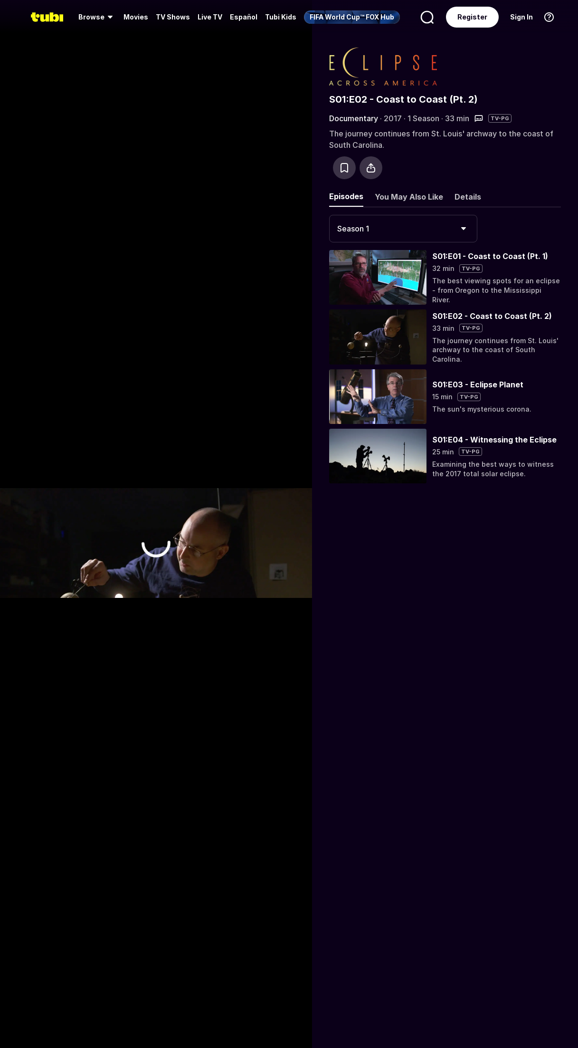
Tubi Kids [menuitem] (280, 17)
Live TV (210, 17)
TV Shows (173, 17)
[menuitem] (97, 17)
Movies (135, 17)
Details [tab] (468, 197)
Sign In (521, 17)
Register (472, 17)
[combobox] (403, 228)
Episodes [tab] (346, 196)
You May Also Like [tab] (409, 197)
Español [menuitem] (243, 17)
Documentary (353, 118)
